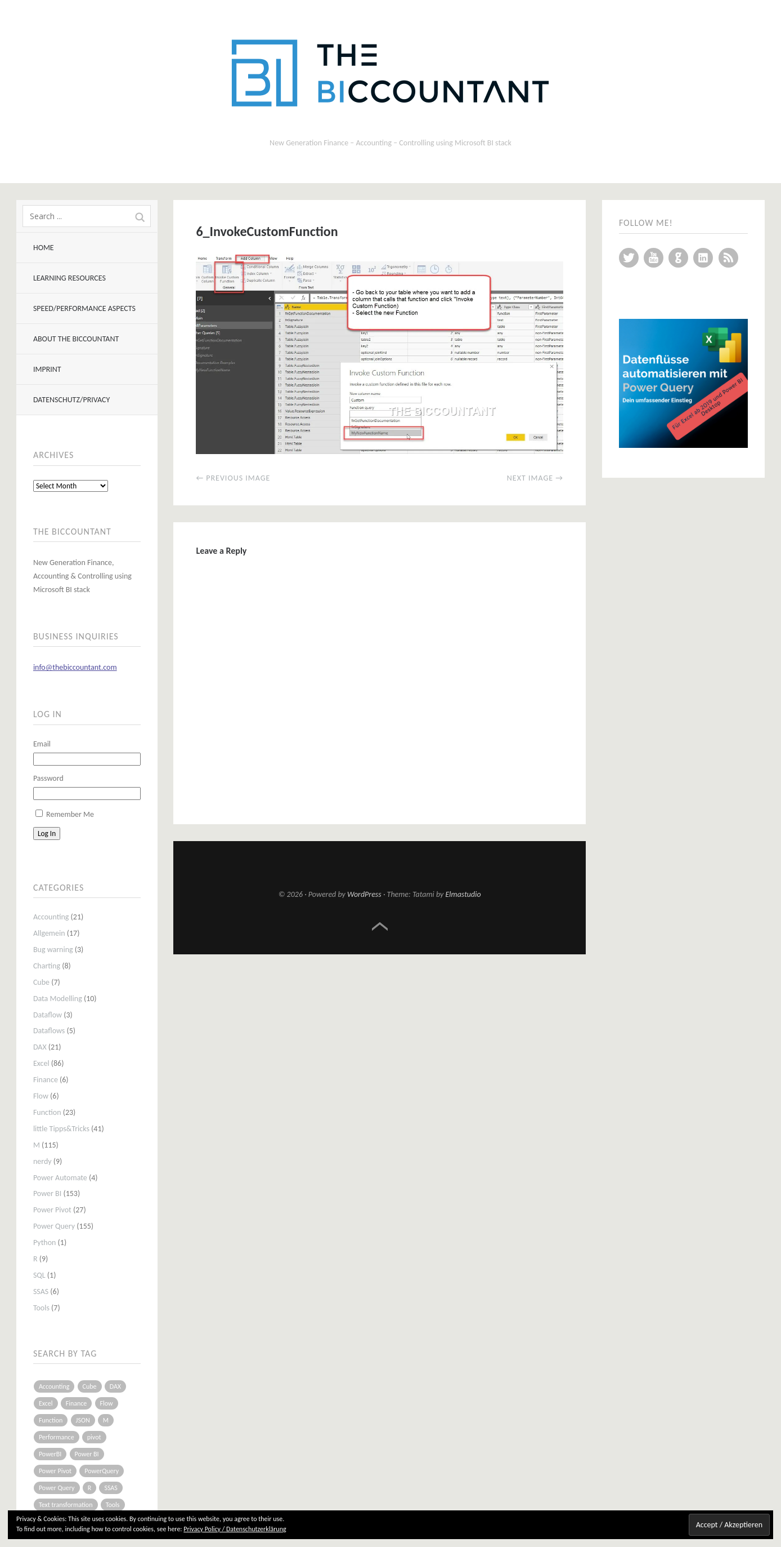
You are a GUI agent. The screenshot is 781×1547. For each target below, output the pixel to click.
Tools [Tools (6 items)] (113, 1505)
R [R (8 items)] (90, 1488)
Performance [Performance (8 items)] (56, 1437)
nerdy (42, 1161)
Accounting (51, 917)
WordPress (364, 894)
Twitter (629, 258)
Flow (40, 1096)
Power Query (54, 1226)
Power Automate (60, 1178)
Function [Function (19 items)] (51, 1420)
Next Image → (535, 478)
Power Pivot (52, 1210)
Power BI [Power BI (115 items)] (87, 1454)
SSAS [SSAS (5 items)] (110, 1488)
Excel (41, 1063)
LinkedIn (703, 258)
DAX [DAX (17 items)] (115, 1386)
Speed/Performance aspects (84, 308)
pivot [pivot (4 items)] (94, 1437)
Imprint (47, 369)
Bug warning (53, 949)
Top (379, 927)
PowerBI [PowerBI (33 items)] (50, 1454)
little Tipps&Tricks (61, 1128)
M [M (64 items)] (106, 1420)
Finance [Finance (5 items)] (76, 1403)
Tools (41, 1308)
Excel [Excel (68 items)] (46, 1403)
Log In (47, 833)
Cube (41, 982)
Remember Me (70, 814)
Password (48, 778)
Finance (45, 1079)
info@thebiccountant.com (75, 667)
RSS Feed (728, 258)
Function (47, 1112)
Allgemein (49, 933)
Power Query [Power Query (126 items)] (57, 1488)
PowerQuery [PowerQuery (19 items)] (101, 1471)
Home (43, 247)
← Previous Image (233, 478)
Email (42, 744)
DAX (40, 1047)
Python (44, 1242)
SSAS (40, 1291)
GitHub (678, 258)
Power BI (47, 1193)
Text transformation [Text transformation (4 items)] (66, 1505)
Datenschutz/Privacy (71, 399)
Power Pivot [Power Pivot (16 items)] (55, 1471)
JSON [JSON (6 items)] (83, 1420)
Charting (46, 966)
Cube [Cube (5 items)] (90, 1386)
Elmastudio (463, 894)
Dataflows (49, 1030)
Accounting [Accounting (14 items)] (54, 1386)
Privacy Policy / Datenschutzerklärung (234, 1529)
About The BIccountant (76, 339)
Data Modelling (57, 998)
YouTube (653, 258)
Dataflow (47, 1015)
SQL (39, 1275)
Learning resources (69, 278)
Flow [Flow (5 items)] (106, 1403)
